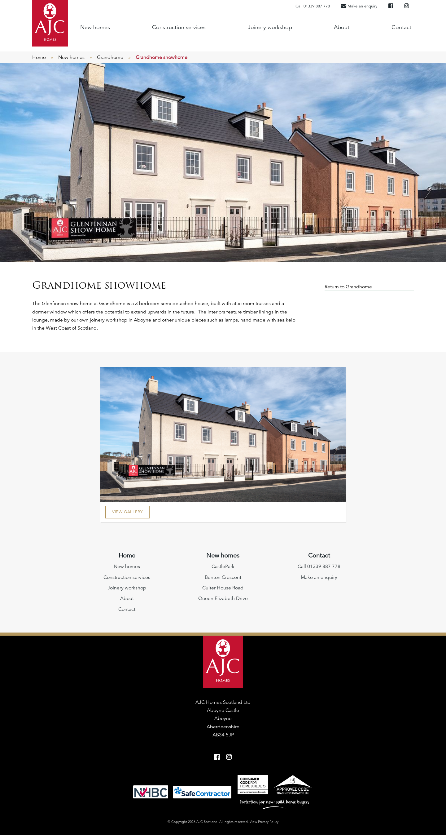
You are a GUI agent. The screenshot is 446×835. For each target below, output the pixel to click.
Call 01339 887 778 (312, 6)
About (341, 27)
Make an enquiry (319, 577)
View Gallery (127, 511)
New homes (95, 27)
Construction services (179, 27)
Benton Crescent (223, 577)
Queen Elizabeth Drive (223, 598)
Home (39, 57)
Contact (401, 27)
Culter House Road (222, 588)
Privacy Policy (268, 821)
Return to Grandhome (349, 287)
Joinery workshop (270, 27)
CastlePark (223, 566)
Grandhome (110, 57)
